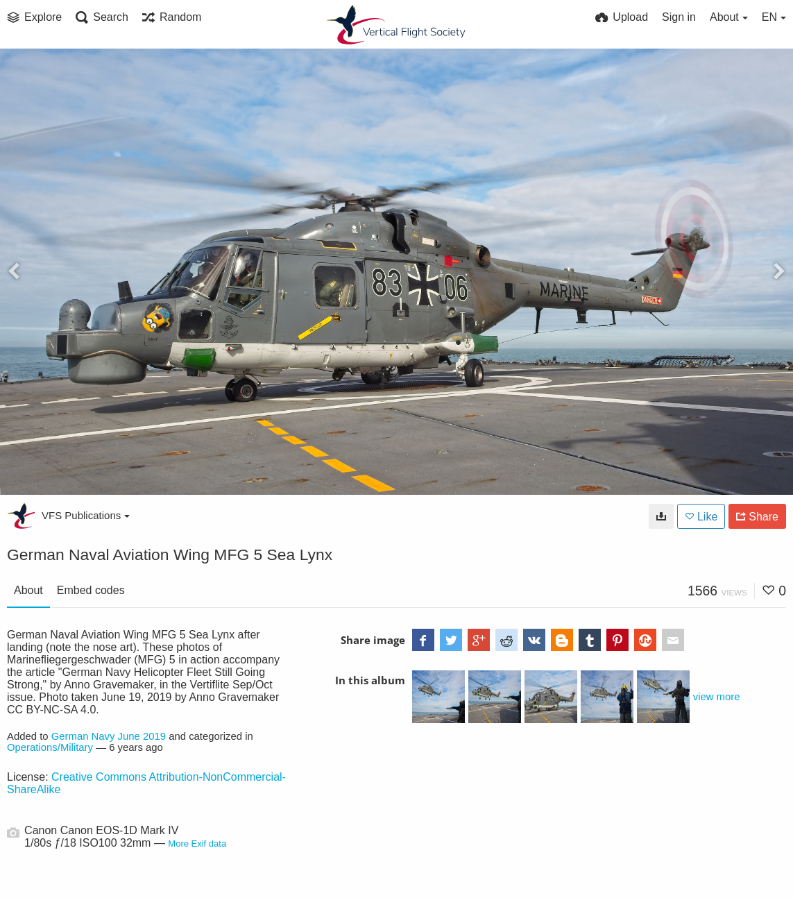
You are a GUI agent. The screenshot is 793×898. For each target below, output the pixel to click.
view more (716, 696)
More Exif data (197, 843)
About (28, 590)
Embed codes (91, 590)
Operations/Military (50, 747)
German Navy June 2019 (108, 736)
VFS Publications (86, 515)
